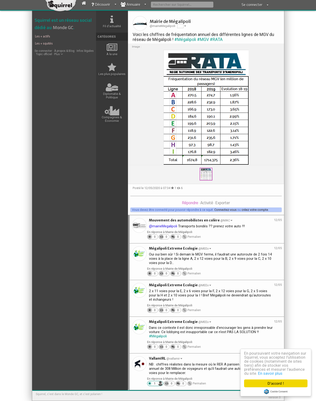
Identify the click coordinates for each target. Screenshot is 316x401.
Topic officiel (44, 54)
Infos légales (85, 51)
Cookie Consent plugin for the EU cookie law (276, 391)
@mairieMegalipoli (163, 226)
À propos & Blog (64, 51)
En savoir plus (270, 373)
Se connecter (43, 51)
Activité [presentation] (206, 203)
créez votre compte (254, 210)
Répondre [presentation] (190, 203)
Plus (58, 54)
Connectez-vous (225, 210)
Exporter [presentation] (222, 203)
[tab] (190, 203)
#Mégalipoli (185, 39)
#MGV (203, 39)
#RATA (216, 39)
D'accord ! (276, 383)
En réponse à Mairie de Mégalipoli (169, 232)
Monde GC (63, 27)
